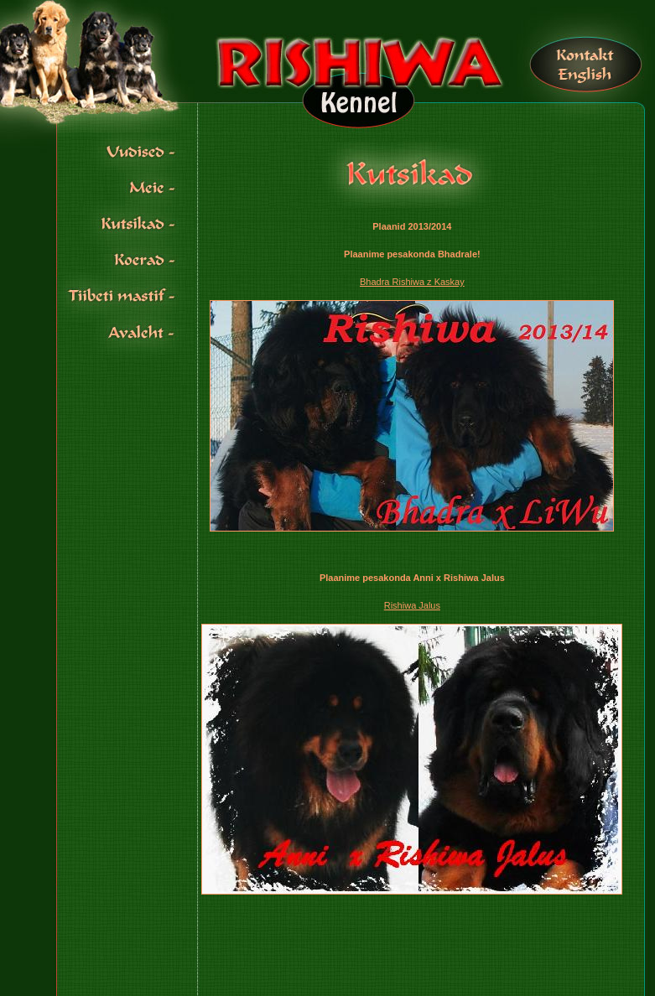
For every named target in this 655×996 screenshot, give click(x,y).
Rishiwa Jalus (412, 605)
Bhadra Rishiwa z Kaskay (412, 282)
